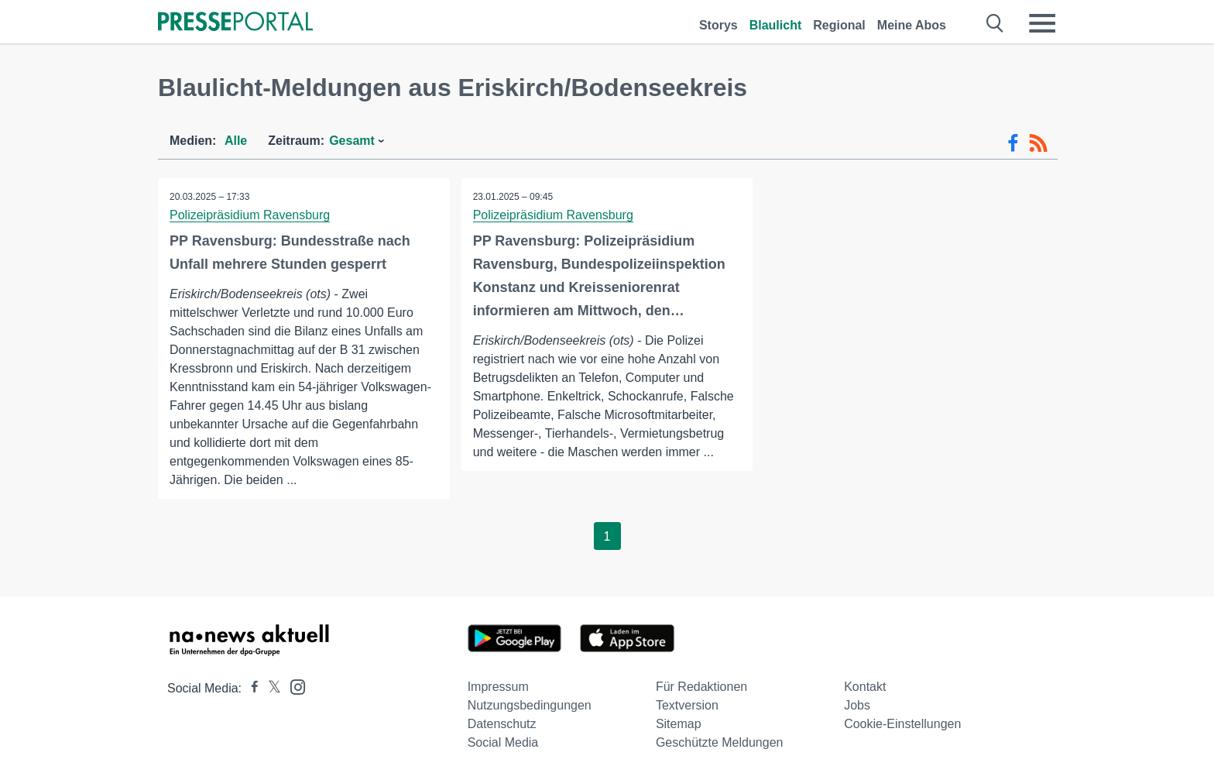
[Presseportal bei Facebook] (250, 688)
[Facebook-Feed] (1013, 143)
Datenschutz (502, 723)
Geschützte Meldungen (720, 742)
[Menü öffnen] (1042, 23)
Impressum (498, 686)
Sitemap (678, 723)
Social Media (503, 742)
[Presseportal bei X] (270, 688)
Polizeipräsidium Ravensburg (250, 215)
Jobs (857, 705)
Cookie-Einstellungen (902, 723)
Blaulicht (775, 25)
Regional (839, 25)
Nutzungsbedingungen (530, 705)
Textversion (687, 705)
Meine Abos (911, 25)
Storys (718, 25)
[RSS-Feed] (1038, 143)
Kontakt (865, 686)
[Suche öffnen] (995, 23)
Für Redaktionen (701, 686)
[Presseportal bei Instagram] (293, 685)
